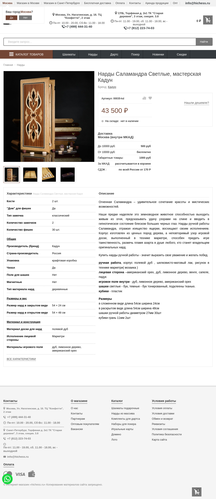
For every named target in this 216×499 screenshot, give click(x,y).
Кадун (112, 87)
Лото (114, 439)
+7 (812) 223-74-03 (140, 28)
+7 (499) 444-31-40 (78, 26)
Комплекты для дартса (125, 418)
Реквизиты (158, 424)
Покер (132, 54)
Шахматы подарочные (125, 408)
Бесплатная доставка (97, 3)
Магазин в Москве (28, 3)
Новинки (155, 54)
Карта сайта (159, 439)
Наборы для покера (123, 424)
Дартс (111, 54)
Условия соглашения (165, 429)
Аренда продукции (157, 3)
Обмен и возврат (162, 418)
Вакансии (77, 429)
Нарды (89, 54)
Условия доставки (163, 413)
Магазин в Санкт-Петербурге (62, 3)
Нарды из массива (123, 413)
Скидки (178, 55)
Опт (175, 3)
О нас (74, 408)
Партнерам (78, 418)
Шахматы (65, 54)
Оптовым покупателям (85, 424)
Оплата (120, 3)
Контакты (135, 3)
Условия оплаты (162, 408)
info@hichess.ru (197, 3)
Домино (116, 434)
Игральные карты (122, 429)
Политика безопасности (167, 434)
